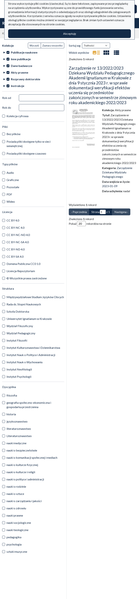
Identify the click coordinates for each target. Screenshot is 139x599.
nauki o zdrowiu (16, 508)
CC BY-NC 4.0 (15, 227)
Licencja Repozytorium (21, 271)
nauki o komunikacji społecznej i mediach (32, 457)
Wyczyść (34, 45)
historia (11, 414)
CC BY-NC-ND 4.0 (18, 234)
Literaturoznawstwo (19, 436)
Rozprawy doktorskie (25, 79)
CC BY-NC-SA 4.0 (18, 242)
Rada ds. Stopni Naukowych (24, 304)
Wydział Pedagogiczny (21, 333)
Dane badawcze (21, 65)
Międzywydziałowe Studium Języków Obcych (35, 297)
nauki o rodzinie (16, 486)
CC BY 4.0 (13, 220)
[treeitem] (33, 52)
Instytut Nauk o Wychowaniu (25, 362)
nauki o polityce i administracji (25, 479)
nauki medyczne (16, 443)
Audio (10, 172)
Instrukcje (17, 86)
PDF (9, 194)
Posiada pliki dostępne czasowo (26, 153)
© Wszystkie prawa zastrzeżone (27, 278)
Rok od (6, 97)
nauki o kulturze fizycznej (22, 464)
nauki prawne (15, 515)
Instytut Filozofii (17, 340)
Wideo (11, 201)
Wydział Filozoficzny (20, 326)
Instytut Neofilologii (19, 369)
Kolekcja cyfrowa (17, 116)
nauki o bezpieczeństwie (22, 450)
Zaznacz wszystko (52, 45)
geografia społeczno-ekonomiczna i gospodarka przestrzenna (29, 405)
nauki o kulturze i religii (21, 472)
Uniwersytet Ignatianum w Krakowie (29, 318)
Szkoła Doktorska (18, 311)
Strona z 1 (100, 212)
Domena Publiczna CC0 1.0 (23, 263)
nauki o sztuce (15, 493)
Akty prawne (19, 72)
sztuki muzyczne (17, 551)
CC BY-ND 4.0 (16, 249)
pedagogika (14, 537)
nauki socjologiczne (19, 522)
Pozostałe (13, 187)
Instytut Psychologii (19, 376)
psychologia (14, 544)
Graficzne (13, 180)
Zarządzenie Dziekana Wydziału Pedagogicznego (117, 172)
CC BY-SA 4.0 (15, 256)
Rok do (6, 107)
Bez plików (13, 134)
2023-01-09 (109, 186)
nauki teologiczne (17, 530)
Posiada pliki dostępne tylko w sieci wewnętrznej (28, 144)
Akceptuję (69, 33)
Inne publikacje (21, 59)
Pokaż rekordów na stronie (90, 223)
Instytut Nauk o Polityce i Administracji (31, 355)
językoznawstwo (17, 421)
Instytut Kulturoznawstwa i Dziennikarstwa (33, 347)
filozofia (12, 395)
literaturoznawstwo (19, 428)
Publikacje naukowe (24, 52)
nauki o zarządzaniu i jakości (24, 501)
